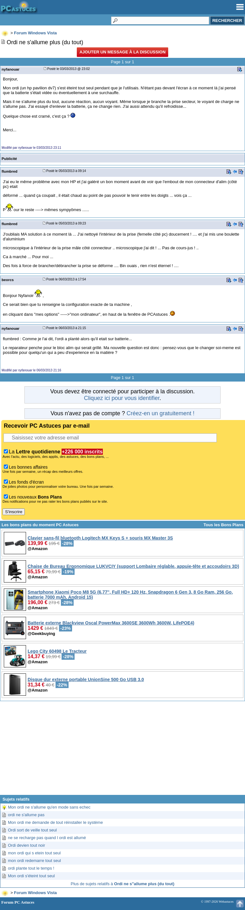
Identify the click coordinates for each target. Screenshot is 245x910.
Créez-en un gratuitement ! (161, 413)
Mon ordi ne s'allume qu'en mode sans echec (49, 807)
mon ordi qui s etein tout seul (34, 853)
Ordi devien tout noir (26, 845)
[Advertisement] (122, 750)
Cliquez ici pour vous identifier (121, 398)
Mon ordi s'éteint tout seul (31, 875)
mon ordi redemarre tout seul (34, 860)
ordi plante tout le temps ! (31, 868)
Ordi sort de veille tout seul (32, 830)
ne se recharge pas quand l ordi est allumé (47, 837)
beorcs (8, 280)
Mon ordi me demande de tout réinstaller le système (55, 822)
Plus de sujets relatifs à (122, 883)
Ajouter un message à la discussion (122, 52)
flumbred (9, 171)
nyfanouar (10, 69)
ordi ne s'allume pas (26, 814)
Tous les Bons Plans (223, 524)
